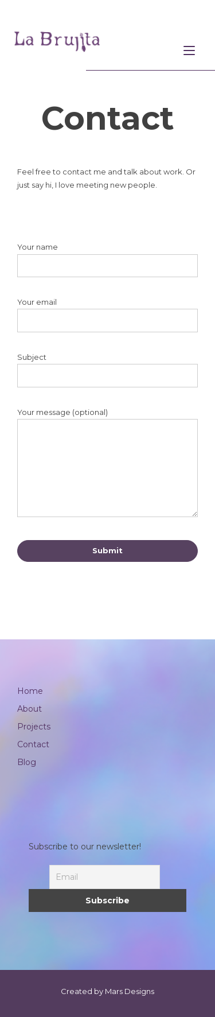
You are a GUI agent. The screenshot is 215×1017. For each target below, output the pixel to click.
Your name (107, 259)
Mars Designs (129, 991)
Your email (107, 314)
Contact (33, 744)
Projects (33, 726)
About (29, 709)
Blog (26, 762)
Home (30, 691)
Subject (107, 369)
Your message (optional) (107, 464)
